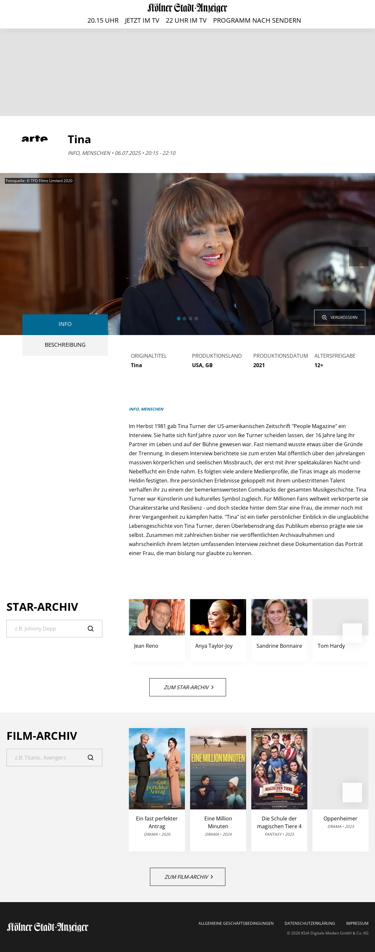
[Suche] (54, 628)
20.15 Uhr (103, 20)
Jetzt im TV (142, 20)
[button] (179, 318)
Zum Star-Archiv (188, 687)
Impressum (357, 923)
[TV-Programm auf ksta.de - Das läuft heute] (187, 8)
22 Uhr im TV (186, 20)
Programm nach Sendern (257, 20)
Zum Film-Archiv (189, 876)
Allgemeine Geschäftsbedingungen (236, 923)
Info (65, 324)
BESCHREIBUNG (65, 344)
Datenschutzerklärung (310, 923)
